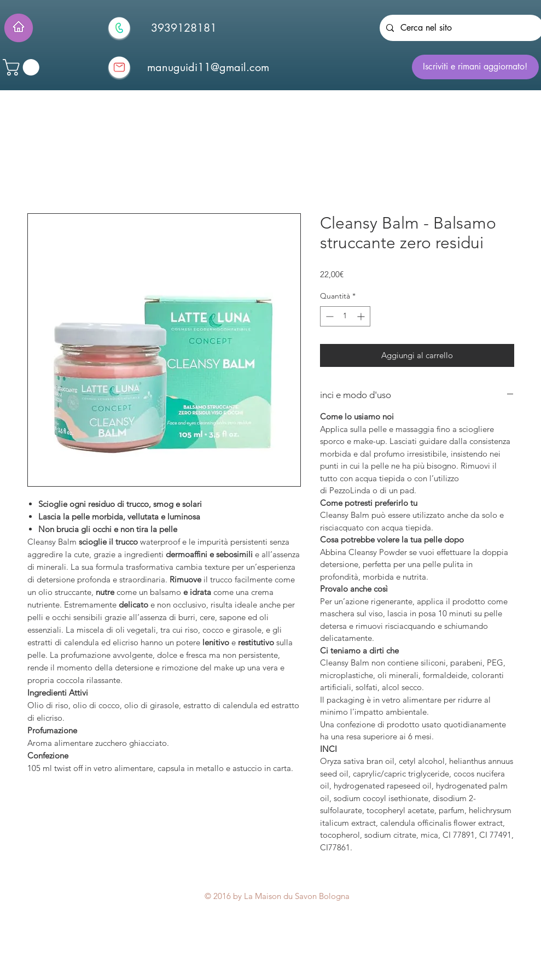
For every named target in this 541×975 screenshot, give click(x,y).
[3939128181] (184, 28)
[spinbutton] (345, 316)
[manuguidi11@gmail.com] (208, 67)
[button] (23, 67)
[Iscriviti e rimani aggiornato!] (475, 67)
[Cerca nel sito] (460, 28)
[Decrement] (328, 316)
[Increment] (362, 316)
